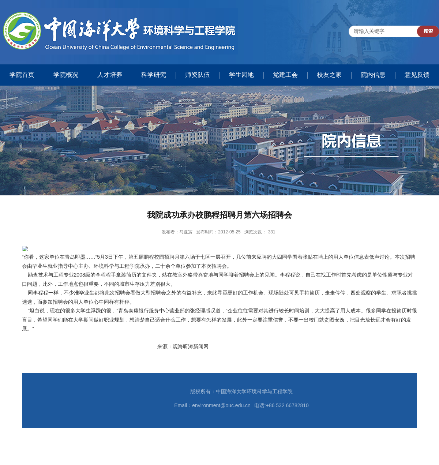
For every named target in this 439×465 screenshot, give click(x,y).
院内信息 (373, 74)
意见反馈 (417, 74)
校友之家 (329, 74)
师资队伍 (197, 74)
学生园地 (241, 74)
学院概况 (65, 74)
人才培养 (109, 74)
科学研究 (153, 74)
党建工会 (285, 74)
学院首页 (22, 74)
